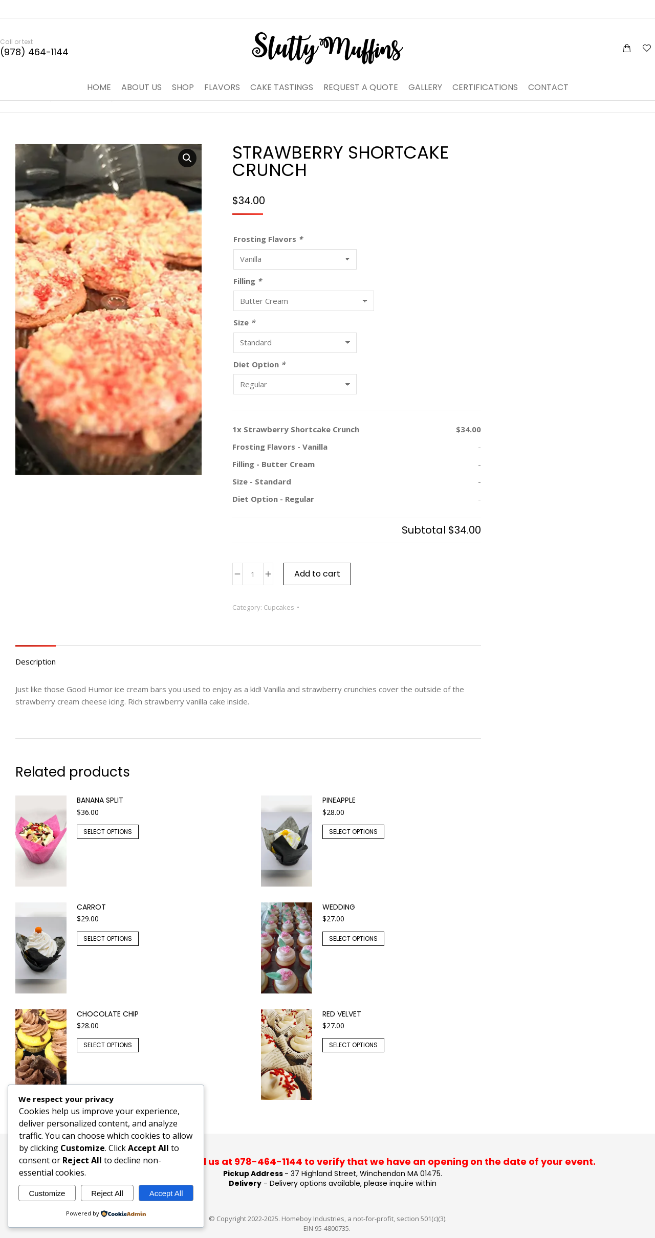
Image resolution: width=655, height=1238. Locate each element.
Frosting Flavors (267, 239)
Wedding (338, 907)
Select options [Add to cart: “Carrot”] (107, 938)
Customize (47, 1193)
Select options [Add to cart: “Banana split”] (107, 831)
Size (244, 322)
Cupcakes (279, 607)
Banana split (100, 800)
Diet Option (259, 364)
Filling (247, 281)
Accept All (166, 1193)
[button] (187, 158)
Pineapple (339, 800)
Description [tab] (35, 661)
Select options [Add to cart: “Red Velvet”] (353, 1045)
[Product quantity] (253, 574)
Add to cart (317, 574)
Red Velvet (341, 1014)
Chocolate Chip (108, 1014)
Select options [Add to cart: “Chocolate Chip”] (107, 1045)
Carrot (91, 907)
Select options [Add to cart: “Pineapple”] (353, 831)
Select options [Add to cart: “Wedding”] (353, 938)
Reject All (107, 1193)
